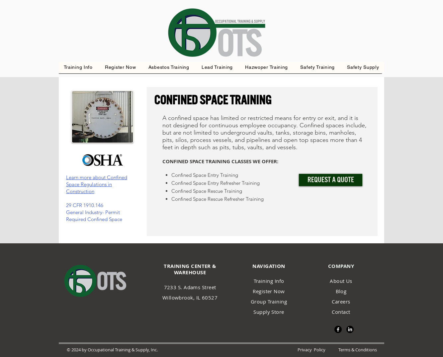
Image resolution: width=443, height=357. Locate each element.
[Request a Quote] (330, 180)
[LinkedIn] (350, 329)
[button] (266, 67)
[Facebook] (338, 329)
